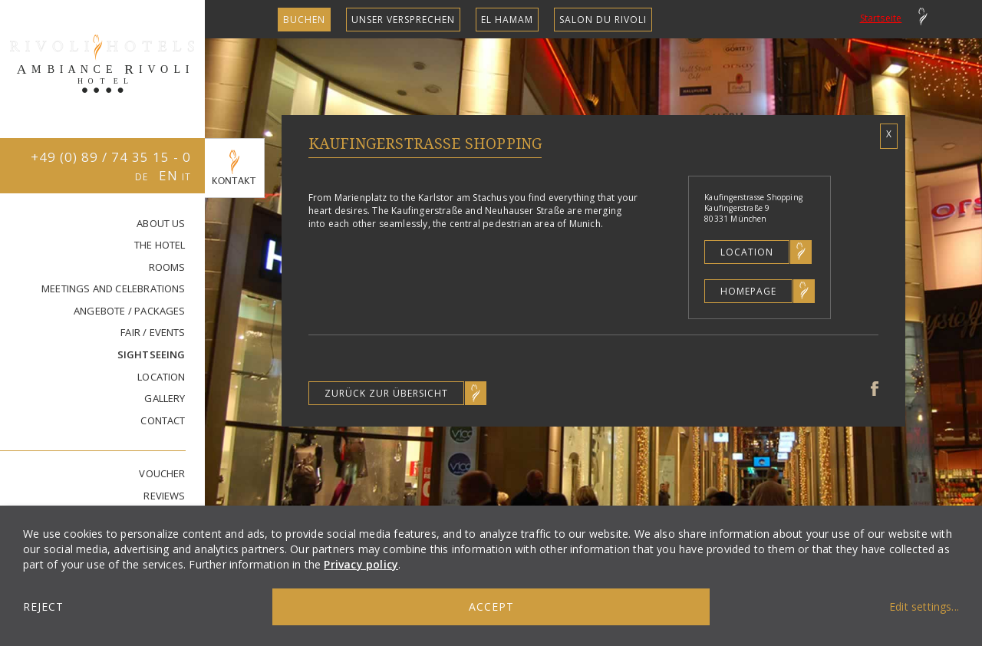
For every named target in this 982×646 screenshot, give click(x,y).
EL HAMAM (507, 19)
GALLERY (164, 398)
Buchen (304, 19)
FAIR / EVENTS (152, 332)
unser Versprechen (403, 19)
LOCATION (161, 377)
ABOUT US (161, 223)
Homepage (748, 291)
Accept (491, 606)
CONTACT (162, 420)
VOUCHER (162, 473)
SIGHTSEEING (151, 354)
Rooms (167, 267)
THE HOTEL (160, 245)
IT (186, 176)
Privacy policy (361, 564)
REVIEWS (164, 496)
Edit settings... (924, 606)
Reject (43, 606)
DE (143, 176)
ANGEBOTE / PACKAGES (130, 311)
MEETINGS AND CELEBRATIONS (113, 288)
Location (746, 252)
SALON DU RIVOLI (603, 19)
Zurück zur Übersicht (386, 393)
